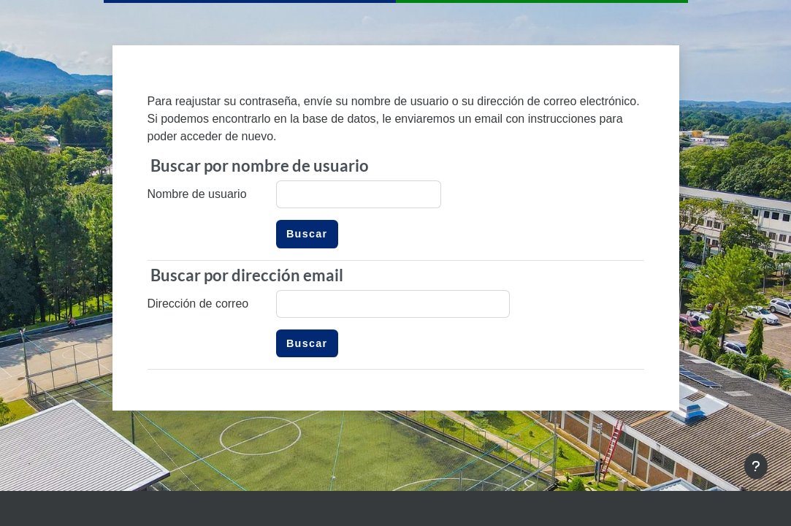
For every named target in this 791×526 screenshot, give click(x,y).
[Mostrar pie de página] (756, 466)
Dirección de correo (198, 303)
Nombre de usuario (197, 194)
